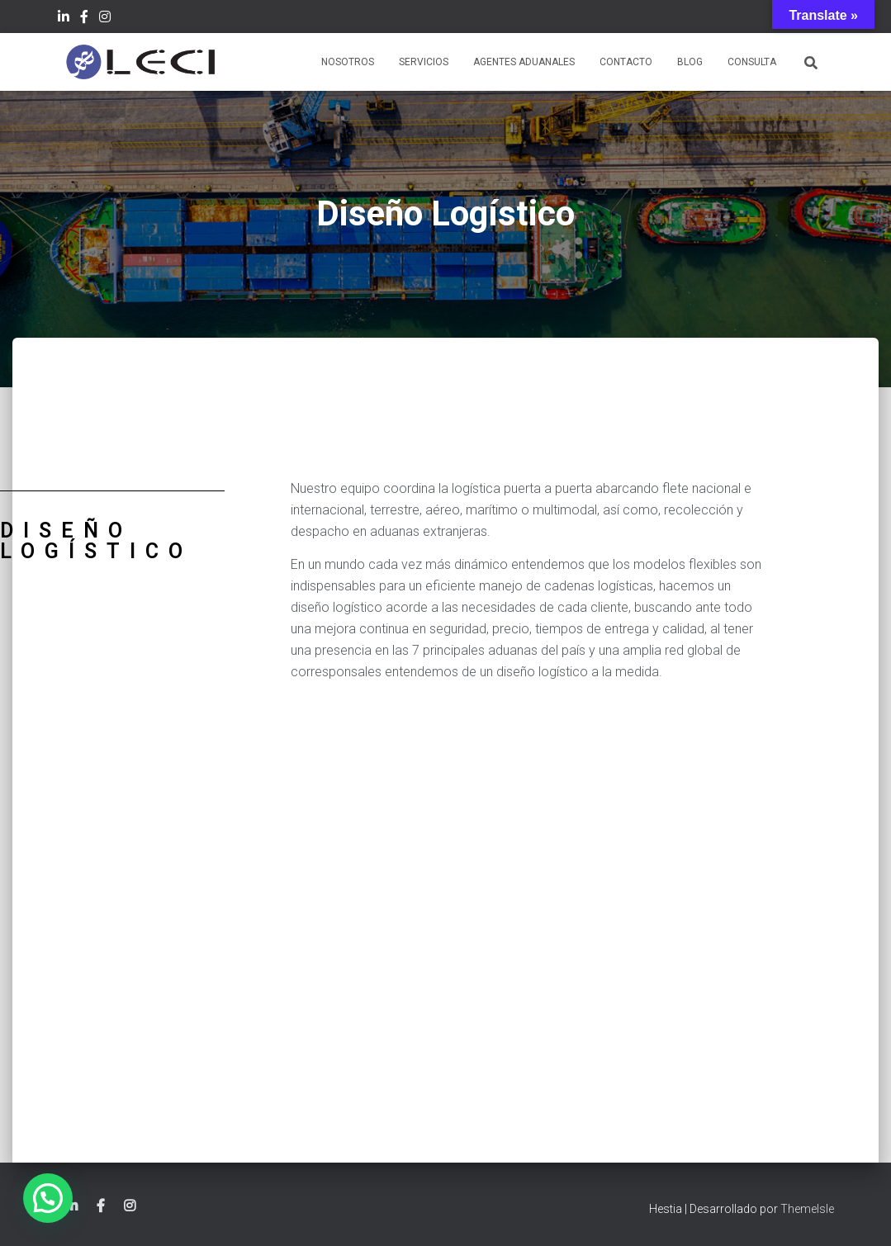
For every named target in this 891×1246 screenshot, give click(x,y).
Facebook (84, 19)
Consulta (751, 62)
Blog (690, 62)
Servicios (423, 62)
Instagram (105, 19)
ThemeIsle (807, 1208)
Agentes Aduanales (524, 62)
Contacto (626, 62)
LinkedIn (63, 19)
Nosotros (347, 62)
